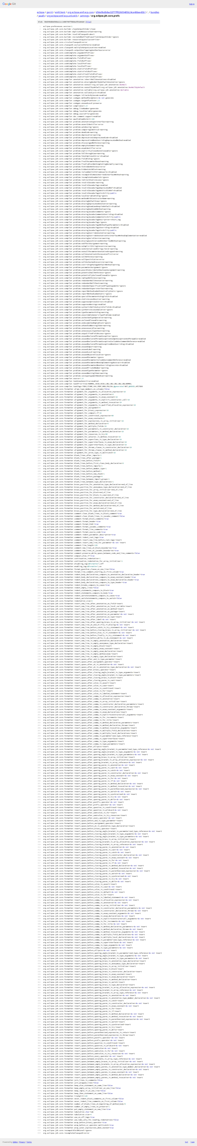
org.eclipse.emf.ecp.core (80, 12)
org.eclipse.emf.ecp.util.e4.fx (62, 15)
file (88, 22)
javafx (41, 15)
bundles (155, 12)
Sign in (191, 4)
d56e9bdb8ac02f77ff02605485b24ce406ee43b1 (121, 12)
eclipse (40, 12)
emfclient (60, 12)
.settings (84, 15)
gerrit (50, 12)
